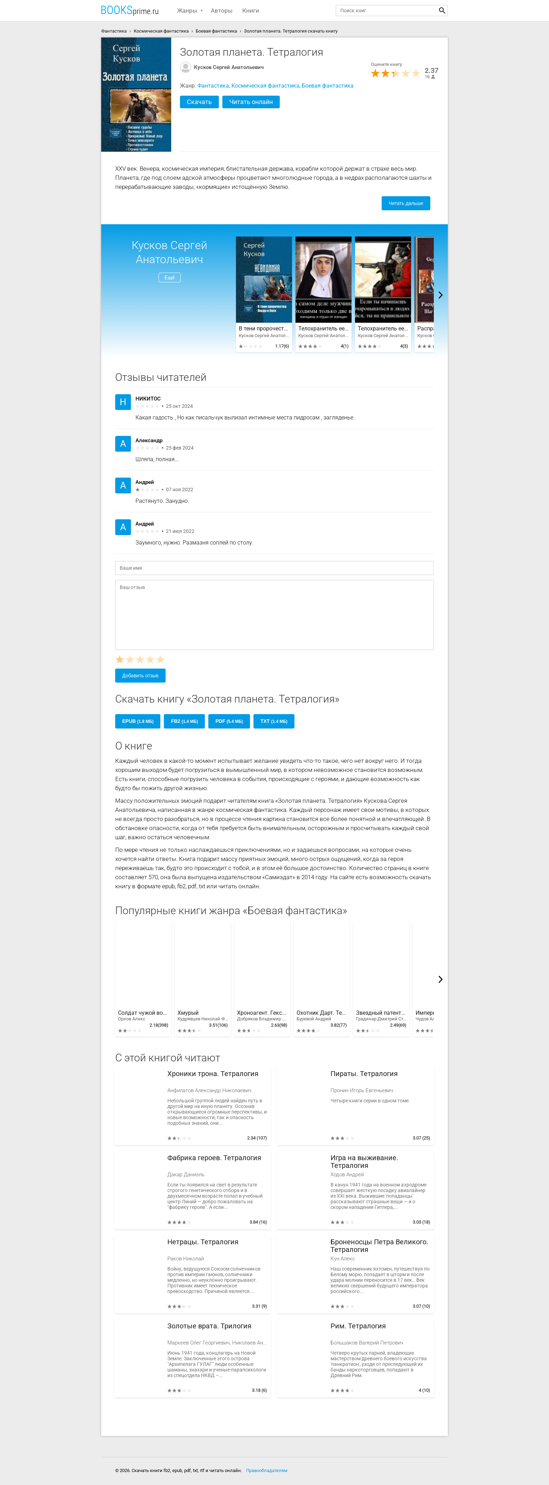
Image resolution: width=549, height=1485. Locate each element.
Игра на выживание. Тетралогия (364, 1162)
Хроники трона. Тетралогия (212, 1074)
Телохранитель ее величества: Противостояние (323, 329)
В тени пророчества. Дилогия (264, 329)
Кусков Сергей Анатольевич (229, 67)
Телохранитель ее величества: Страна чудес (383, 329)
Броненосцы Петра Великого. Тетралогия (379, 1246)
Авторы (221, 10)
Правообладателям (266, 1470)
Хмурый (203, 1016)
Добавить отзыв (140, 675)
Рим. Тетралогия (358, 1326)
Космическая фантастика (265, 85)
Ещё (170, 277)
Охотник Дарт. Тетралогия (322, 1016)
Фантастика (213, 85)
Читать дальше (406, 203)
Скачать (199, 101)
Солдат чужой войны (143, 1016)
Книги (250, 10)
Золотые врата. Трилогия (209, 1326)
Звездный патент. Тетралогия (381, 1016)
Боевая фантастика (328, 85)
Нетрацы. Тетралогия (202, 1242)
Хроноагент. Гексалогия (262, 1016)
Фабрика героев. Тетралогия (214, 1158)
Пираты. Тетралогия (364, 1074)
